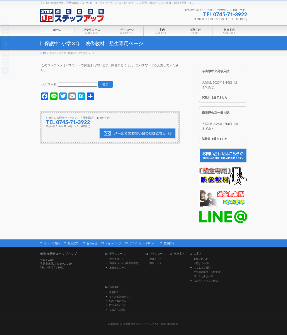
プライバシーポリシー (142, 243)
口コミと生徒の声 (203, 276)
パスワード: (69, 84)
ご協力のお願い (117, 309)
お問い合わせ (201, 259)
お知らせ (92, 243)
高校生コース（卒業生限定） (125, 263)
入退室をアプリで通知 (206, 280)
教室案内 (169, 243)
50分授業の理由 (117, 300)
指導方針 (114, 287)
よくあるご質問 (202, 267)
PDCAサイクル (117, 305)
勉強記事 (73, 243)
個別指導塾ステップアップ (138, 323)
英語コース (155, 263)
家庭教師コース (117, 267)
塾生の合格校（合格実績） (208, 272)
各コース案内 (52, 243)
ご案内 (198, 253)
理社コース (155, 259)
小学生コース (157, 253)
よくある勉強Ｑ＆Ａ (120, 296)
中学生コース (117, 253)
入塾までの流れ (202, 263)
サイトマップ (113, 243)
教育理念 (114, 292)
